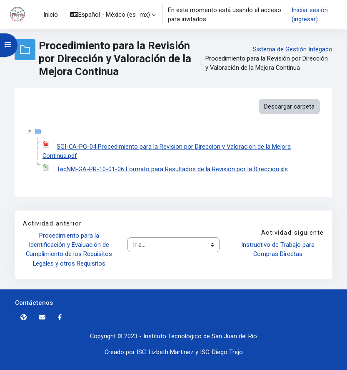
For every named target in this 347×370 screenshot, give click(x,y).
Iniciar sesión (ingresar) (310, 14)
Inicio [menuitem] (50, 14)
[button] (113, 14)
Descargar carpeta (289, 106)
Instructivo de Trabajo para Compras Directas (278, 249)
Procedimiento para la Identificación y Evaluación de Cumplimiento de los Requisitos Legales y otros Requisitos (70, 249)
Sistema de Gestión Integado (292, 49)
